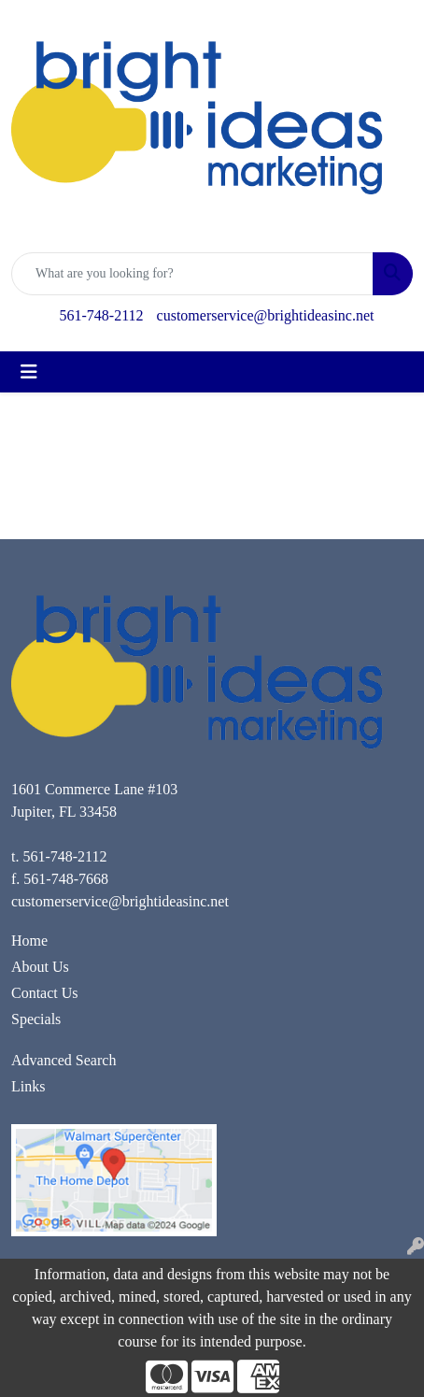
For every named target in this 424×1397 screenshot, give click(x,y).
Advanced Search (63, 1060)
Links (28, 1086)
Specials (36, 1019)
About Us (40, 967)
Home (29, 940)
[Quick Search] (192, 273)
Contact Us (44, 993)
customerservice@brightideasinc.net (266, 315)
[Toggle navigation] (29, 372)
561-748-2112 (102, 315)
